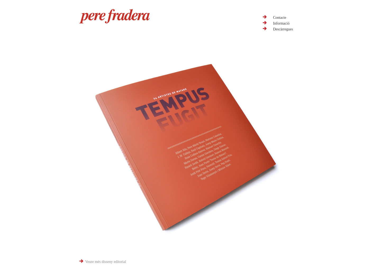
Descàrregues (283, 29)
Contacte (279, 18)
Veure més (105, 262)
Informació (281, 23)
